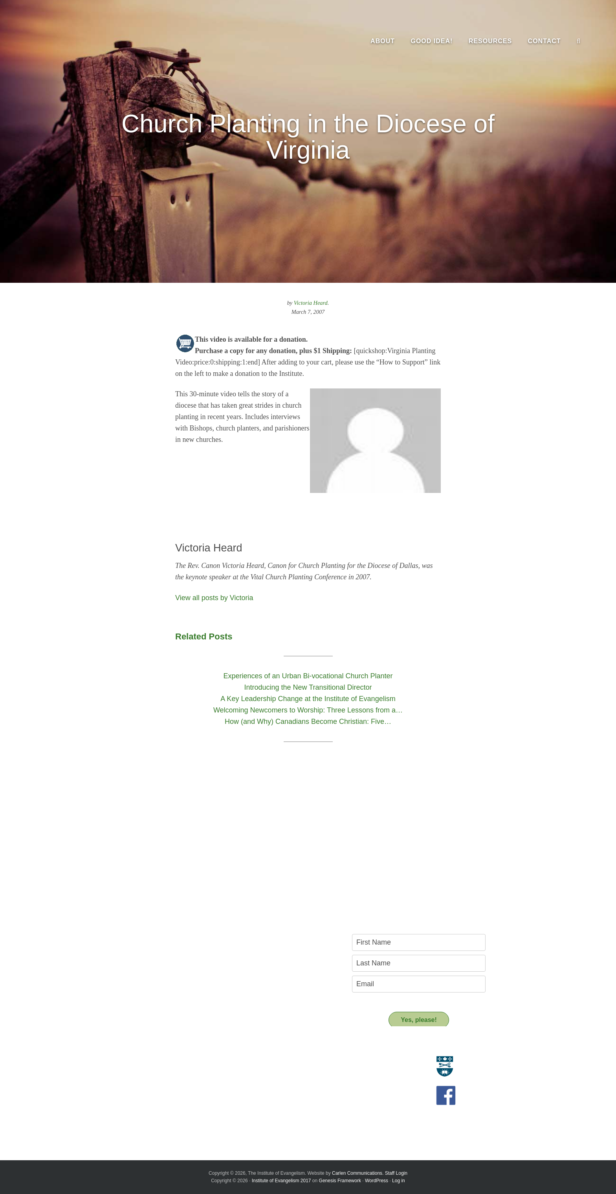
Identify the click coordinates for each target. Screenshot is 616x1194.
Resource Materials (268, 1061)
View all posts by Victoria (214, 598)
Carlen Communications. (357, 1173)
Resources (262, 1047)
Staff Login (396, 1173)
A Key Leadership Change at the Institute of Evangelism (160, 1120)
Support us (263, 1105)
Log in (398, 1180)
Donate (253, 1119)
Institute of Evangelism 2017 (281, 1180)
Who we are (121, 1070)
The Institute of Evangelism (86, 41)
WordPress (376, 1180)
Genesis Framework (340, 1180)
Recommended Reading (274, 1079)
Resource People (265, 1070)
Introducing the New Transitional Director (156, 1109)
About (117, 1047)
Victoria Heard (311, 303)
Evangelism (121, 1061)
